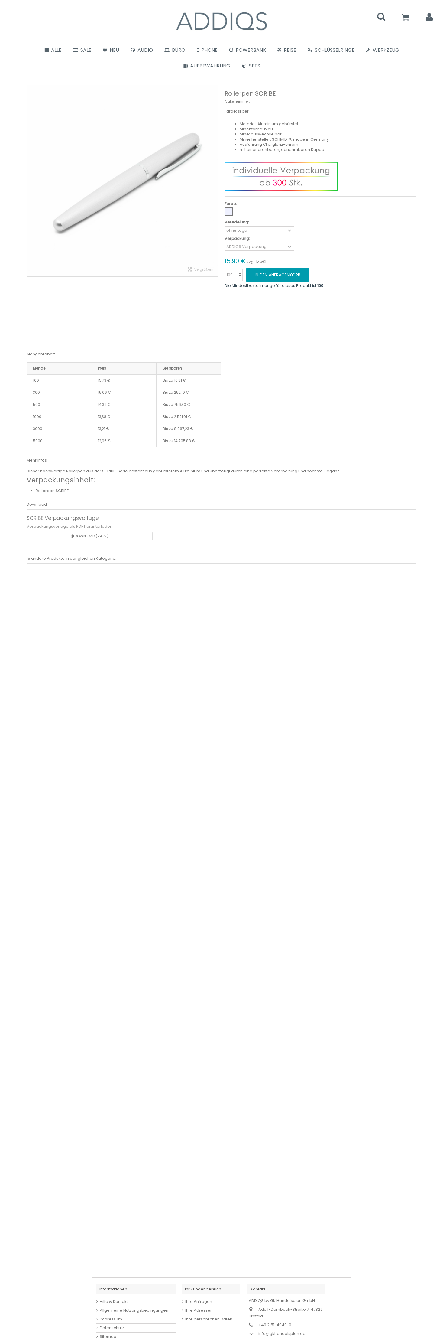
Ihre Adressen (199, 1310)
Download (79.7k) (89, 536)
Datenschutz (112, 1327)
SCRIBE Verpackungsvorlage (63, 518)
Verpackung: (238, 238)
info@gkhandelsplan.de (282, 1333)
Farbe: (231, 203)
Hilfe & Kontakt (114, 1301)
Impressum (111, 1319)
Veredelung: (237, 222)
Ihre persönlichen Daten (208, 1319)
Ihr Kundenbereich (203, 1289)
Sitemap (108, 1336)
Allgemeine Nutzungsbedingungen (134, 1310)
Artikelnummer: (237, 101)
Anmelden (429, 17)
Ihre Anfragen (198, 1301)
